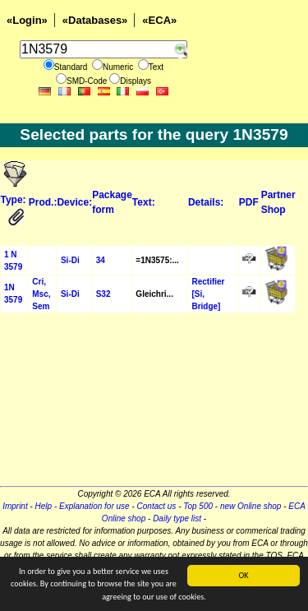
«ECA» (159, 20)
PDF (249, 202)
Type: (13, 200)
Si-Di (70, 260)
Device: (74, 202)
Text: (143, 202)
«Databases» (95, 20)
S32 (103, 294)
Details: (205, 202)
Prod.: (43, 202)
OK (243, 575)
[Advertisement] (154, 404)
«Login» (27, 20)
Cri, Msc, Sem (41, 294)
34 (100, 260)
